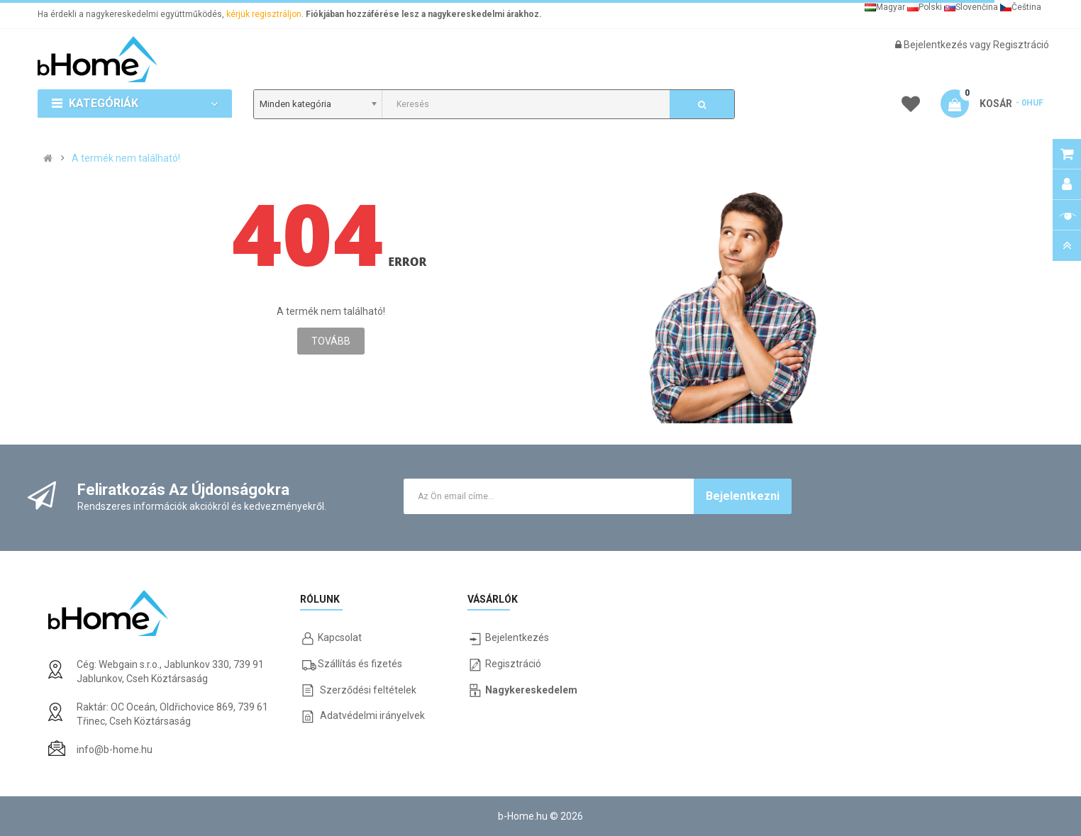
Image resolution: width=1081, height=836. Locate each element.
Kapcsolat (340, 637)
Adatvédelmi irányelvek (372, 715)
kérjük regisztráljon (263, 14)
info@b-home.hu (115, 749)
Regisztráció (1021, 44)
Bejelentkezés (937, 44)
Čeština (1020, 7)
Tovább (330, 341)
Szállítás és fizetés (360, 663)
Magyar (885, 7)
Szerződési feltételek (368, 690)
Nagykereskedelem (531, 690)
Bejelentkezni (743, 496)
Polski (924, 7)
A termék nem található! (126, 158)
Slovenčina (971, 7)
